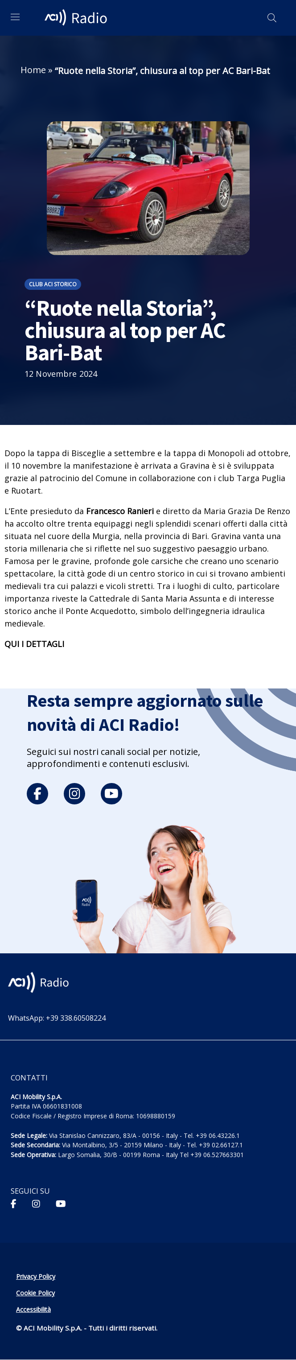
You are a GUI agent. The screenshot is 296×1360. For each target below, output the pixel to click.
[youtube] (111, 793)
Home (33, 70)
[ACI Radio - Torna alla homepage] (77, 18)
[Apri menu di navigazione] (15, 17)
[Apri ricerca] (272, 17)
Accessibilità (33, 1309)
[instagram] (74, 793)
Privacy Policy (35, 1276)
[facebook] (37, 793)
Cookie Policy (35, 1293)
